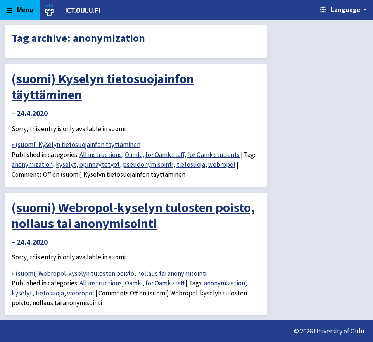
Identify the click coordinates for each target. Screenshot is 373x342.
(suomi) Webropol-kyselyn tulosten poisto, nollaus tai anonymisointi (133, 215)
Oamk (133, 154)
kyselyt (66, 164)
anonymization (32, 164)
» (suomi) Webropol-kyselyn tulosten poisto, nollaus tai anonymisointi (109, 273)
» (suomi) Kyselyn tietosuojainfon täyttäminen (76, 144)
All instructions (100, 154)
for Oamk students (213, 154)
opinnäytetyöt (99, 164)
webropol (221, 164)
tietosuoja (190, 164)
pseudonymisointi (148, 164)
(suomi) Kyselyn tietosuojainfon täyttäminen (103, 87)
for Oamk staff (164, 154)
